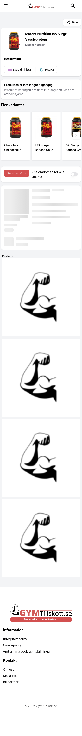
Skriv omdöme (16, 173)
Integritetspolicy (15, 639)
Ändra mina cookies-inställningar (27, 651)
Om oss (8, 669)
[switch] (74, 174)
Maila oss (10, 676)
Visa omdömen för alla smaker (48, 174)
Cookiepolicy (12, 645)
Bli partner (11, 682)
